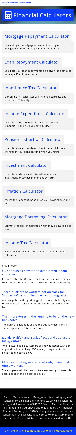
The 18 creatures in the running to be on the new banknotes (38, 318)
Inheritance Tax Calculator (30, 87)
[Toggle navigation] (70, 3)
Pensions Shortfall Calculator (33, 139)
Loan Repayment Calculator (31, 62)
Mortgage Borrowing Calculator (35, 217)
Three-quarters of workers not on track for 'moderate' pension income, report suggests (34, 293)
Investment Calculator (26, 165)
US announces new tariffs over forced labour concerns (34, 272)
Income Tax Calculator (26, 242)
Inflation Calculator (23, 191)
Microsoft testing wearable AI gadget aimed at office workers (35, 364)
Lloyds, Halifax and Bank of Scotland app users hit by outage (36, 339)
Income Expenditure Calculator (35, 113)
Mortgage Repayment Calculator (36, 36)
